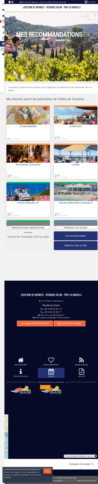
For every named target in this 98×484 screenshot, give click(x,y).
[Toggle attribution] (95, 456)
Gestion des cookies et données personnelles (19, 480)
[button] (30, 124)
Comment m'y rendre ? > (81, 464)
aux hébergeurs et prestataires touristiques (50, 481)
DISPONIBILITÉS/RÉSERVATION (36, 323)
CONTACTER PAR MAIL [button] (71, 323)
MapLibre (90, 456)
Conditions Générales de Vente (67, 478)
